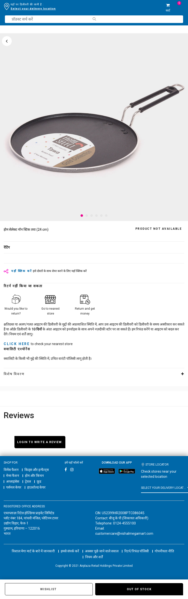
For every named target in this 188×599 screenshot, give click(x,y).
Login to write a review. (40, 442)
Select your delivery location (33, 8)
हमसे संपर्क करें (70, 551)
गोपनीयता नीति (164, 551)
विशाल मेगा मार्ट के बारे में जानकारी (33, 551)
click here (17, 344)
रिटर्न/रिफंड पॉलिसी (136, 551)
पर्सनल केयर (13, 487)
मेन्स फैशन (12, 476)
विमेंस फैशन (11, 470)
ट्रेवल (28, 481)
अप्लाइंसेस (12, 481)
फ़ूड (39, 481)
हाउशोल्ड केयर (36, 487)
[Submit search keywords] (94, 19)
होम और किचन (34, 476)
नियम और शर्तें (94, 557)
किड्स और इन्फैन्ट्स (36, 470)
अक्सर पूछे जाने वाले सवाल (101, 551)
